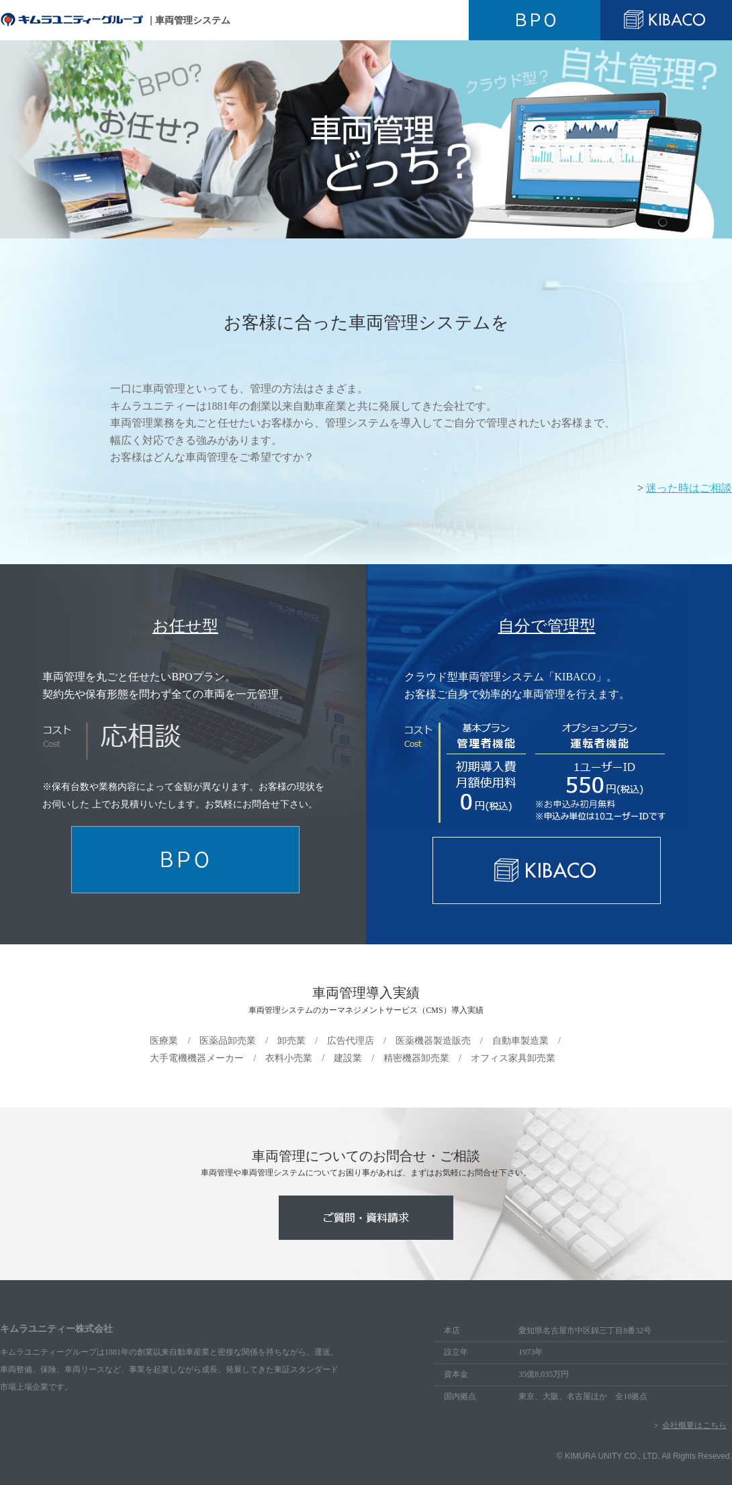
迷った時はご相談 (689, 488)
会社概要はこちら (694, 1425)
